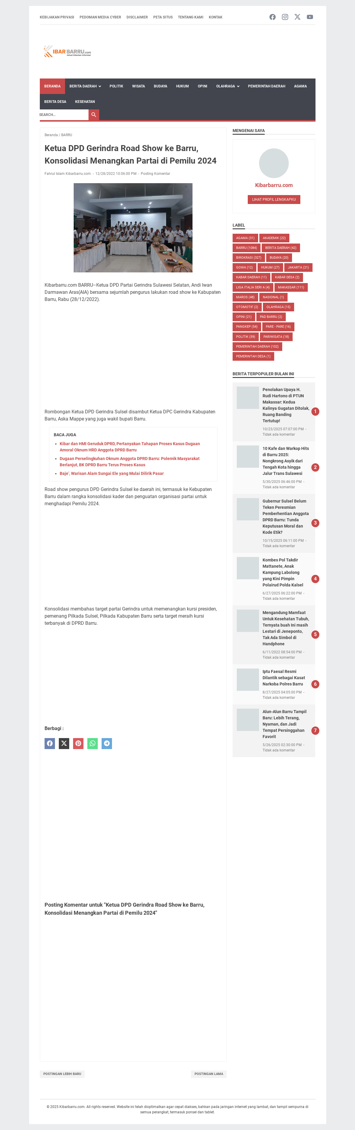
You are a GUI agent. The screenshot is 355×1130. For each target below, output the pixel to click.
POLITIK (245, 337)
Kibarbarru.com (274, 185)
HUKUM (270, 267)
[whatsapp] (92, 743)
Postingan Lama (209, 1074)
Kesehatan (85, 102)
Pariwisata (276, 337)
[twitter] (64, 743)
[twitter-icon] (297, 17)
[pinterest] (78, 743)
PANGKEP (247, 327)
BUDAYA (279, 258)
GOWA (244, 267)
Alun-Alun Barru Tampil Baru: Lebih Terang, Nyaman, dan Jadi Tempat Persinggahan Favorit (285, 724)
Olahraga (225, 86)
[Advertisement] (133, 352)
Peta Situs (163, 17)
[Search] (62, 114)
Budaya (160, 86)
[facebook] (50, 743)
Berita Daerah (83, 86)
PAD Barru (271, 317)
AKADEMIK (274, 238)
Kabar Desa (287, 277)
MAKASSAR (291, 287)
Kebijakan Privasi (57, 17)
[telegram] (107, 743)
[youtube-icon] (310, 17)
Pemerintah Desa (253, 356)
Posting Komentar (155, 174)
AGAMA (245, 238)
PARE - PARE (278, 327)
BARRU (246, 248)
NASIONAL (273, 297)
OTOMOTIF (247, 307)
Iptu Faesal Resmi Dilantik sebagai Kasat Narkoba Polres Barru (284, 677)
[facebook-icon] (272, 17)
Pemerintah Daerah (266, 86)
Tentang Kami (190, 17)
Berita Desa (55, 102)
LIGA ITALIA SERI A (253, 287)
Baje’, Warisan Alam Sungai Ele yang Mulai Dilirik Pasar (112, 473)
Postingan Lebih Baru (62, 1074)
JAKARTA (298, 267)
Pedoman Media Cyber (100, 17)
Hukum (182, 86)
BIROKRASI (248, 258)
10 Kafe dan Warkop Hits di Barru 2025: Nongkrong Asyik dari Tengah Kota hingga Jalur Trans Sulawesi (286, 461)
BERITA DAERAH (280, 248)
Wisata (138, 86)
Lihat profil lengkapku (274, 199)
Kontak (216, 17)
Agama (300, 86)
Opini (202, 86)
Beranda (52, 86)
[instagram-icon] (285, 17)
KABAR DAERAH (251, 277)
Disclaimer (137, 17)
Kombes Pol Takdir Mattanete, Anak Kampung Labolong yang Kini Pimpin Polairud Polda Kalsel (283, 572)
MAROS (245, 297)
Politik (116, 86)
